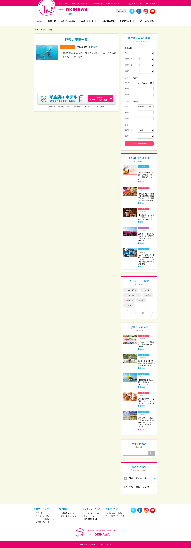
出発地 (127, 88)
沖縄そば (130, 300)
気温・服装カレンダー (140, 487)
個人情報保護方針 (91, 519)
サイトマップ (89, 516)
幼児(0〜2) (128, 71)
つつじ (129, 305)
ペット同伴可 (131, 290)
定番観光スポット (127, 21)
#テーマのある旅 (147, 21)
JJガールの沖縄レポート (45, 519)
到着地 (127, 94)
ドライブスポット (133, 295)
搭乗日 (127, 82)
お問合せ (152, 4)
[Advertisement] (76, 74)
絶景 (142, 300)
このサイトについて (138, 4)
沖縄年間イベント (138, 478)
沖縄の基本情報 (108, 21)
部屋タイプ (128, 130)
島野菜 (148, 295)
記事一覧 (52, 21)
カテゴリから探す (68, 21)
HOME (40, 21)
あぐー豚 (146, 290)
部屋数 (127, 136)
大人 (126, 53)
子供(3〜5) (128, 65)
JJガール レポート (88, 21)
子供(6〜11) (128, 59)
